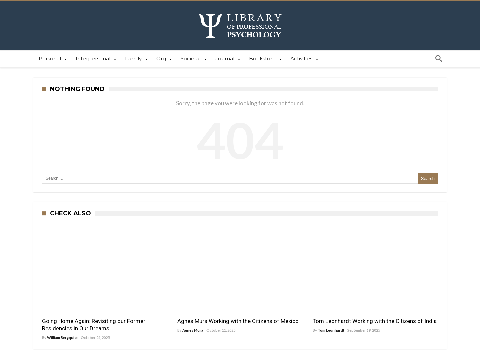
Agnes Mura (192, 330)
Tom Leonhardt (331, 330)
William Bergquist (62, 337)
